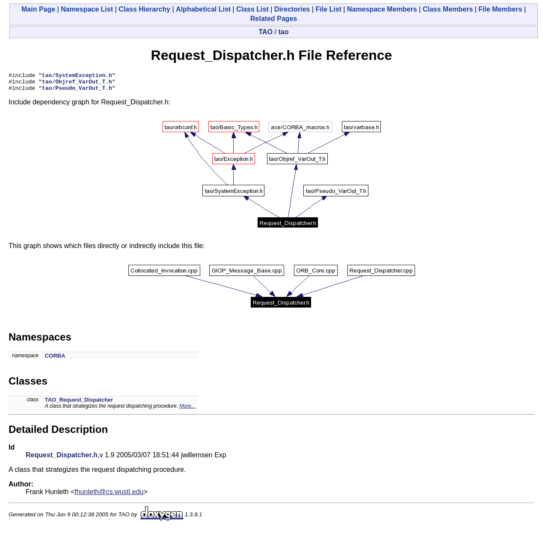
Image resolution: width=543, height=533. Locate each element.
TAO (266, 32)
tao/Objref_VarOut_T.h (77, 84)
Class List (252, 9)
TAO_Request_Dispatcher (79, 403)
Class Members (448, 9)
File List (328, 9)
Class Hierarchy (144, 9)
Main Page (38, 9)
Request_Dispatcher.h (62, 458)
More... (187, 410)
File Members (500, 9)
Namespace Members (382, 9)
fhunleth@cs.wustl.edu (108, 495)
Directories (292, 9)
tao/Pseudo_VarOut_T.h (77, 91)
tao (283, 32)
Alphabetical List (203, 9)
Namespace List (87, 9)
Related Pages (273, 18)
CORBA (55, 359)
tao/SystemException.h (77, 76)
